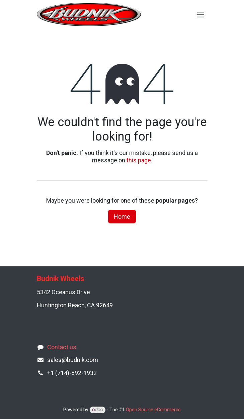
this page (139, 160)
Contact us (61, 347)
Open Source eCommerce (153, 409)
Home (122, 216)
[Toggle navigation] (200, 14)
